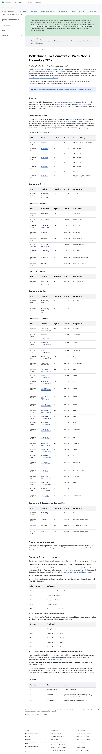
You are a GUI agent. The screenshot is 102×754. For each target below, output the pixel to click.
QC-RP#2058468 (46, 439)
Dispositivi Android (78, 11)
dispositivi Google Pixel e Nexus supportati (53, 72)
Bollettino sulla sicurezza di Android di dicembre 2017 (74, 102)
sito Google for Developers (83, 89)
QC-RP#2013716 (45, 472)
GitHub (27, 752)
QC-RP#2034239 (46, 390)
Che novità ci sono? (8, 11)
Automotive (92, 11)
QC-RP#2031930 (46, 464)
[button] (10, 14)
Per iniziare (22, 11)
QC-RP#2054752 (46, 418)
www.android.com (81, 742)
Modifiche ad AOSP (37, 30)
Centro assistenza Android (83, 733)
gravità (81, 121)
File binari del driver (30, 749)
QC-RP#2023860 (46, 377)
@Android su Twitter (56, 733)
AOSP (30, 49)
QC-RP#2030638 (46, 451)
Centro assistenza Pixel (82, 736)
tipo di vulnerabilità (71, 121)
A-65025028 (44, 149)
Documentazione (8, 7)
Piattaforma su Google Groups (59, 745)
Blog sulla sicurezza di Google (59, 742)
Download (28, 739)
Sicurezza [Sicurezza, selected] (34, 11)
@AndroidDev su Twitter (57, 736)
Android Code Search (34, 2)
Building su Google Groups (58, 747)
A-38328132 (44, 167)
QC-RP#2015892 (46, 478)
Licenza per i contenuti (78, 710)
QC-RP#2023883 (46, 445)
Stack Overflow (80, 747)
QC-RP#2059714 (46, 371)
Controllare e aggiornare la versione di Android (43, 78)
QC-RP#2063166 (45, 424)
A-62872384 (44, 176)
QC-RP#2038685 (46, 457)
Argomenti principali (47, 11)
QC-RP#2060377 (46, 431)
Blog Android (54, 739)
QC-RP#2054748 (46, 412)
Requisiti (27, 736)
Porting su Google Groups (58, 750)
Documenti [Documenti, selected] (18, 2)
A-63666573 (44, 142)
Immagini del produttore (32, 746)
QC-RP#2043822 (46, 383)
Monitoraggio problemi (82, 750)
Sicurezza (44, 49)
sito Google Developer (55, 659)
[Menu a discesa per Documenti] (24, 2)
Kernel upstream (45, 227)
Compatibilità (63, 11)
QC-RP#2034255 (46, 344)
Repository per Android (31, 733)
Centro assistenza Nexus (83, 739)
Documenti (37, 49)
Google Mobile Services (82, 745)
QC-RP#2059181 (45, 490)
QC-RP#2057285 (46, 406)
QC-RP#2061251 (45, 497)
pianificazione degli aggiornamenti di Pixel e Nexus (76, 572)
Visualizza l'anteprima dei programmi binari (35, 742)
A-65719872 (44, 158)
